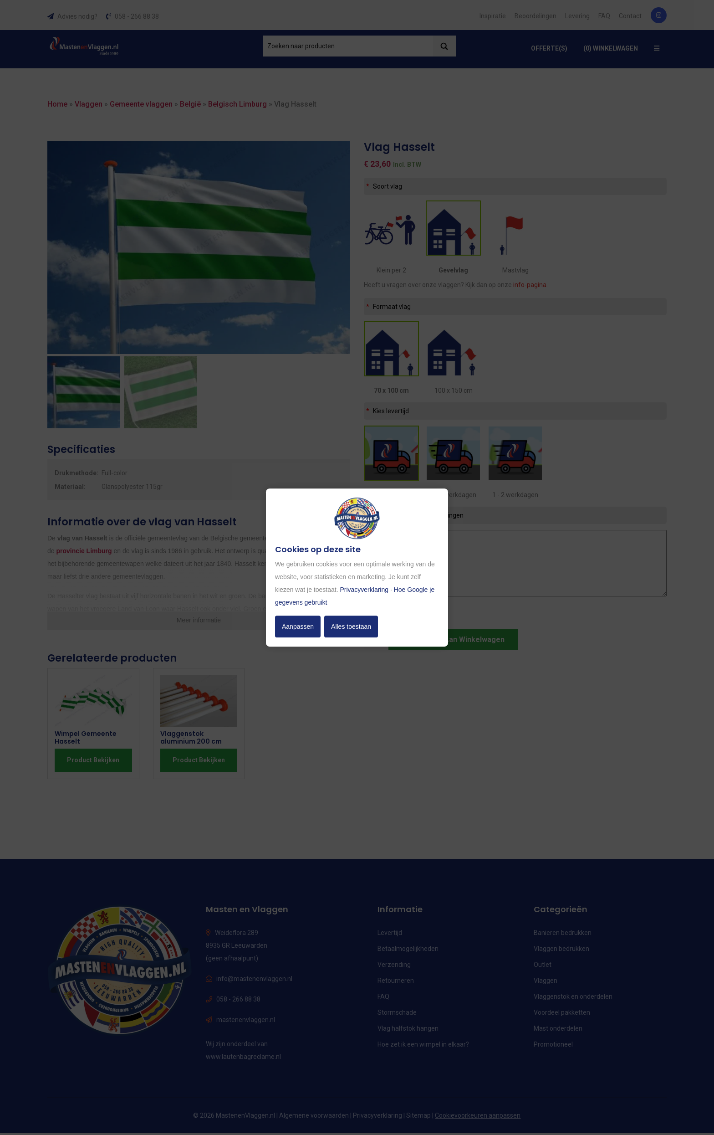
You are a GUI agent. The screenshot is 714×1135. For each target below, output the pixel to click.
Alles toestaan (351, 626)
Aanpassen (298, 626)
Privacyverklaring (364, 589)
